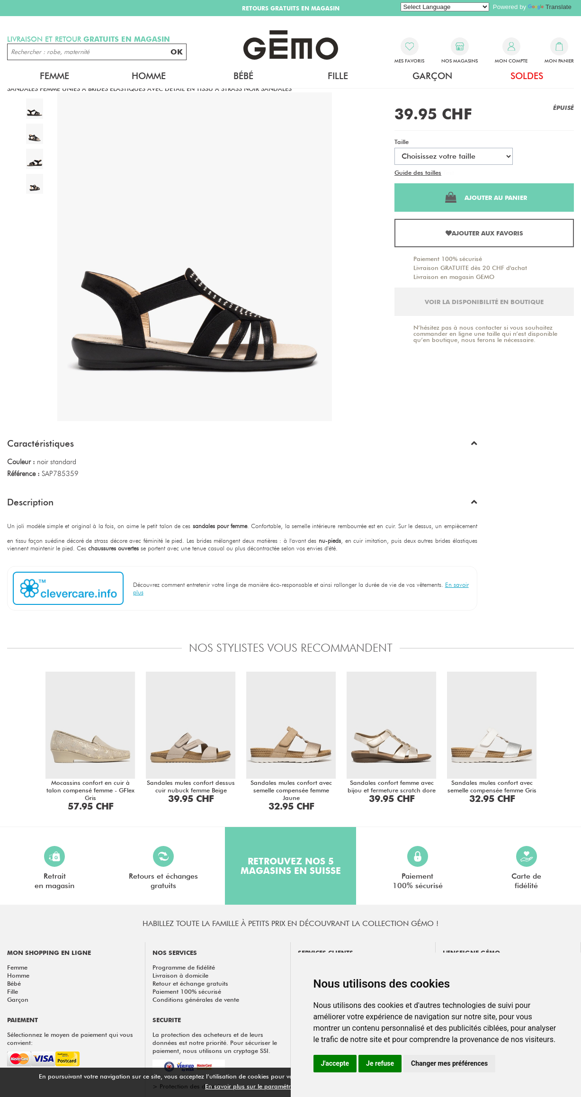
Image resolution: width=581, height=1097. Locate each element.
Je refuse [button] (380, 1063)
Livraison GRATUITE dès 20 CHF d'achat (470, 267)
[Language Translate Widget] (445, 6)
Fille (338, 76)
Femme (54, 76)
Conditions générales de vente (195, 999)
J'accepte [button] (335, 1063)
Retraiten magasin (54, 868)
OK (176, 51)
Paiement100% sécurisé (418, 868)
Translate (550, 6)
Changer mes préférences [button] (449, 1063)
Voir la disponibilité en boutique (484, 302)
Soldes (526, 76)
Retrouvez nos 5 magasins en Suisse (291, 866)
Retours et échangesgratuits (163, 868)
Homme (149, 76)
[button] (242, 445)
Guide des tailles (417, 172)
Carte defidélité (526, 868)
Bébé (243, 76)
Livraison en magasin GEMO (453, 276)
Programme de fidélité (183, 967)
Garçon (432, 76)
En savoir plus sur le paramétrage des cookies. (272, 1086)
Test (448, 172)
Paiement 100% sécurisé (447, 258)
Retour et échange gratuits (190, 983)
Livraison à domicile (180, 975)
